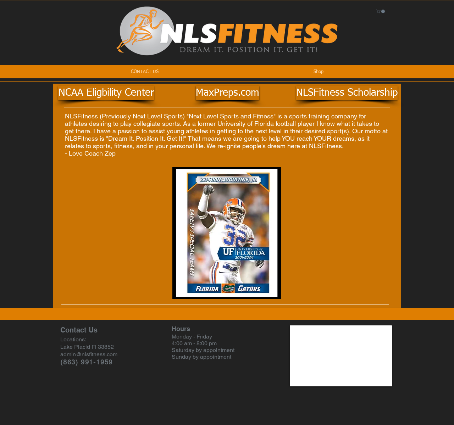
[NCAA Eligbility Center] (106, 93)
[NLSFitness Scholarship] (347, 93)
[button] (380, 11)
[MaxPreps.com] (227, 93)
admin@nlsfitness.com (88, 354)
